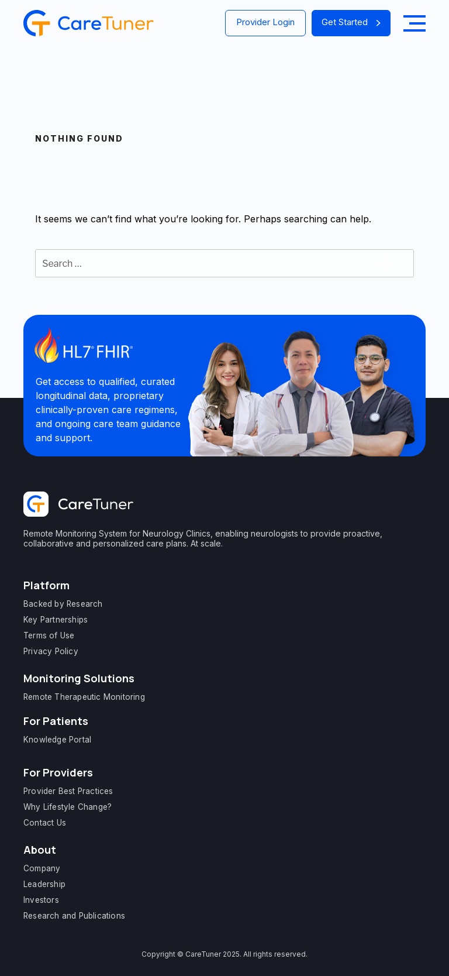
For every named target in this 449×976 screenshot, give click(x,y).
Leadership (44, 884)
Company (41, 868)
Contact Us (44, 822)
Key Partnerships (55, 619)
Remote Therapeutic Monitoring (84, 697)
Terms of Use (48, 635)
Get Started (351, 22)
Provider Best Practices (68, 791)
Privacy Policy (50, 651)
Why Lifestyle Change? (67, 807)
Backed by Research (63, 604)
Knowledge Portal (57, 739)
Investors (41, 900)
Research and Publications (74, 915)
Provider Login (265, 22)
